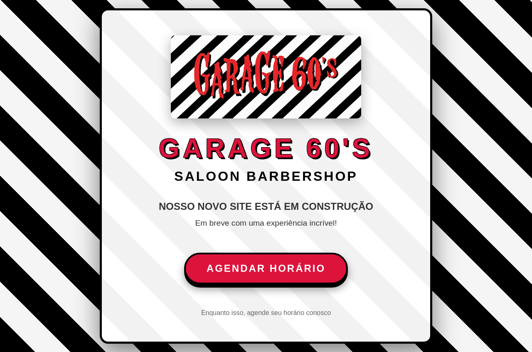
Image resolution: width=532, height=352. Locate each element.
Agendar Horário (266, 268)
